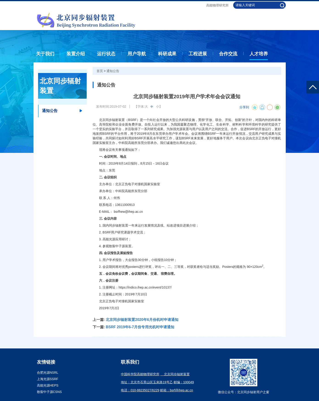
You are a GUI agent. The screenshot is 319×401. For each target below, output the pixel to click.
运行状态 (106, 53)
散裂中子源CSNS (49, 392)
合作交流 (228, 53)
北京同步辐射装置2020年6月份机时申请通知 (142, 320)
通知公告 (112, 71)
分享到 (244, 107)
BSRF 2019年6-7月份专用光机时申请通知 (140, 327)
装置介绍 (76, 53)
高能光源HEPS (47, 385)
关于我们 (45, 53)
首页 (100, 71)
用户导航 (137, 53)
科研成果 (167, 53)
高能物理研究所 (217, 5)
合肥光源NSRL (47, 372)
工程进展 (198, 53)
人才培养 (259, 53)
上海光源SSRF (47, 379)
